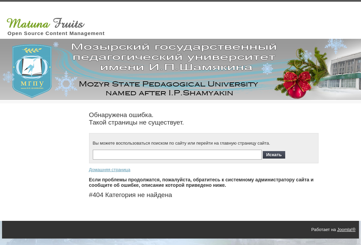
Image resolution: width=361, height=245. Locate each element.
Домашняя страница (110, 169)
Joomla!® (346, 229)
